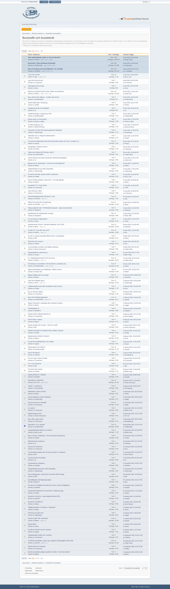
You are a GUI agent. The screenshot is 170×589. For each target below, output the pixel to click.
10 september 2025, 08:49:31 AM (132, 552)
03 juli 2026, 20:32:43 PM (130, 86)
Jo (35, 110)
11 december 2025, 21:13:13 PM (132, 408)
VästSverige (38, 65)
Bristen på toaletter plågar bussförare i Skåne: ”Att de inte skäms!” (49, 552)
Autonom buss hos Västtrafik (37, 402)
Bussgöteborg (129, 355)
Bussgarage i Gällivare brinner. (38, 147)
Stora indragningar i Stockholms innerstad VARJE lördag (46, 474)
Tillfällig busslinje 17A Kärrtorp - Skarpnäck (41, 507)
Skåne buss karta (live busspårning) (39, 202)
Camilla (36, 371)
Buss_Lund (128, 77)
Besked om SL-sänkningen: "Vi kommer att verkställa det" (46, 163)
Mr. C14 (37, 382)
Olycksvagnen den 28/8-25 (36, 347)
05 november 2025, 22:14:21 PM (132, 480)
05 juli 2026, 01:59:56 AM (130, 63)
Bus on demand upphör (35, 292)
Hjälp (132, 586)
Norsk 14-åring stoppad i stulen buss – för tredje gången (46, 180)
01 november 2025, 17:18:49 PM (132, 491)
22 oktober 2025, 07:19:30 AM (132, 507)
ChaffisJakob (128, 427)
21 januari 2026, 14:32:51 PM (131, 330)
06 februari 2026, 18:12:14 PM (132, 314)
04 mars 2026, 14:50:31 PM (131, 269)
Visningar (116, 54)
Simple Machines (34, 586)
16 (50, 93)
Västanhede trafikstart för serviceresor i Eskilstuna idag (45, 491)
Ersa (126, 288)
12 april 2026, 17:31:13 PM (131, 219)
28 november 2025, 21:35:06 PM (132, 435)
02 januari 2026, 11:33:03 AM (131, 380)
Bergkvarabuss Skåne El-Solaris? (39, 336)
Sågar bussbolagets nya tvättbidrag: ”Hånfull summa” (45, 269)
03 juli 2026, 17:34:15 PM (130, 91)
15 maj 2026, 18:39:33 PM (130, 191)
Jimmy (36, 509)
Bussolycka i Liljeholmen (36, 380)
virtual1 (36, 59)
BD (35, 327)
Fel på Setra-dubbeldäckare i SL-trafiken (41, 341)
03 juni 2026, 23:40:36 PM (130, 152)
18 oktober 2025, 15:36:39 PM (132, 513)
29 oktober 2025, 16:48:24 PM (132, 502)
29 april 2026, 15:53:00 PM (131, 202)
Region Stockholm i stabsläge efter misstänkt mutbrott (45, 303)
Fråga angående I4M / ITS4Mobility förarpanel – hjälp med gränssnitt (50, 208)
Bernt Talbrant (129, 316)
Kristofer (37, 377)
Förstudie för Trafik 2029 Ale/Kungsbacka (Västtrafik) (45, 130)
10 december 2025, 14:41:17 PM (132, 413)
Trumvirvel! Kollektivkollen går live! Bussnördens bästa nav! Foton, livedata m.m (53, 141)
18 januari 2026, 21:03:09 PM (131, 336)
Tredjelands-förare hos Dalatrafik (38, 108)
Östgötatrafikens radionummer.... (38, 252)
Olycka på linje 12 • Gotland (37, 375)
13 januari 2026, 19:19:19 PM (131, 358)
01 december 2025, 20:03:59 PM (132, 430)
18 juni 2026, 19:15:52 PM (130, 114)
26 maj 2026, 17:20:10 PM (130, 169)
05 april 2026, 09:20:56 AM (131, 241)
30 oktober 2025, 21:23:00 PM (132, 496)
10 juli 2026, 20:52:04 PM (130, 57)
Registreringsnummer (35, 413)
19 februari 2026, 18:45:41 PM (132, 292)
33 (53, 65)
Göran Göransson (40, 249)
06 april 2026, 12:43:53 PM (131, 230)
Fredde (36, 176)
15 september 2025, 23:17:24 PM (132, 546)
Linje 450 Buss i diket (35, 191)
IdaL (35, 77)
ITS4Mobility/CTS (33, 308)
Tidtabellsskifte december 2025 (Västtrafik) (41, 469)
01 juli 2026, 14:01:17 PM (130, 102)
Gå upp (24, 558)
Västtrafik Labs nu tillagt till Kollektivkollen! (41, 136)
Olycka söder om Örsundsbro (37, 119)
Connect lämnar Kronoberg (36, 458)
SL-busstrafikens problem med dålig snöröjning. (43, 247)
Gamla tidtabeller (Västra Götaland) (39, 397)
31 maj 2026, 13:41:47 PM (130, 158)
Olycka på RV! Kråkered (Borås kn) (39, 314)
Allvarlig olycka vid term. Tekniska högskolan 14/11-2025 (46, 224)
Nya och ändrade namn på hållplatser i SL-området (45, 69)
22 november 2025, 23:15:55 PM (132, 447)
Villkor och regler (139, 586)
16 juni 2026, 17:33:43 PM (130, 119)
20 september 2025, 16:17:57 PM (132, 541)
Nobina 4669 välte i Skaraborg (37, 102)
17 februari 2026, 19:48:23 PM (132, 297)
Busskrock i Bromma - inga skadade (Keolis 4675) (44, 496)
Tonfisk (36, 105)
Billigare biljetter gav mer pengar (38, 275)
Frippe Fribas (129, 60)
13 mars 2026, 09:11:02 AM (131, 258)
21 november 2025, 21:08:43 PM (132, 452)
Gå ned (24, 51)
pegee (126, 405)
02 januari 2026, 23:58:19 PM (131, 375)
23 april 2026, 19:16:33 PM (131, 208)
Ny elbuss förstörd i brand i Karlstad (39, 529)
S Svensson (38, 82)
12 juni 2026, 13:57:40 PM (130, 136)
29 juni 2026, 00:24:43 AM (130, 108)
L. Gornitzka (128, 71)
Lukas (36, 221)
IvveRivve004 (38, 99)
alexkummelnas (39, 127)
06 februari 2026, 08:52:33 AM (132, 319)
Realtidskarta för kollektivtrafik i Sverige (40, 213)
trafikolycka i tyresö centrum (37, 391)
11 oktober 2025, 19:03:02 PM (132, 524)
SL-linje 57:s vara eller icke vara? (38, 230)
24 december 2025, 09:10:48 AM (132, 391)
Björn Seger (128, 254)
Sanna (36, 393)
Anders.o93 (128, 94)
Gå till (120, 568)
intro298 (37, 198)
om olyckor (31, 408)
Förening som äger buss (36, 513)
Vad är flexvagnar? (34, 352)
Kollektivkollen (39, 266)
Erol (126, 243)
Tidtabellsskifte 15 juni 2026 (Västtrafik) (40, 169)
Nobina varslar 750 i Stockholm (38, 518)
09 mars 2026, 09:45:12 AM (131, 264)
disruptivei (37, 215)
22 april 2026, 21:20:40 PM (131, 213)
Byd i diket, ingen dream (36, 419)
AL (125, 460)
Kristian (36, 149)
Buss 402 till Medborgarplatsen (38, 297)
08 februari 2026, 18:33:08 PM (132, 308)
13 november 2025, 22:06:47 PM (132, 463)
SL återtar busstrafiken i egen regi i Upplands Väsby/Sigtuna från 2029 (50, 540)
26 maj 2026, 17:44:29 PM (130, 163)
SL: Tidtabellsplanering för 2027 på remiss (41, 258)
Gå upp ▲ (147, 586)
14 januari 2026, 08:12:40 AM (131, 353)
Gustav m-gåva (39, 121)
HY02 (126, 187)
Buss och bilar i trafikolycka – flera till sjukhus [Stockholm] (46, 435)
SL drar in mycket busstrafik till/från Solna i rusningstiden (46, 236)
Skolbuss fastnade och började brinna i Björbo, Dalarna (45, 330)
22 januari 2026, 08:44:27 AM (131, 325)
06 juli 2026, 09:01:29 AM (130, 80)
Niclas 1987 (128, 215)
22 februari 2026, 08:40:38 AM (132, 280)
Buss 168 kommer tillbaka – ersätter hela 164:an (43, 97)
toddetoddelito (39, 116)
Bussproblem (32, 524)
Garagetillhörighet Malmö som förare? (40, 430)
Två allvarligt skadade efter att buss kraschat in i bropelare (46, 452)
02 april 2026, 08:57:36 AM (131, 247)
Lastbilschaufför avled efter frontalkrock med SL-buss (45, 286)
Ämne (30, 54)
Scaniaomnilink (39, 349)
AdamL (36, 93)
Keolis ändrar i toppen (35, 319)
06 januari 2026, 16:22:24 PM (131, 364)
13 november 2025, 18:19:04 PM (132, 469)
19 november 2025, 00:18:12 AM (132, 458)
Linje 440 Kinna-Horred (35, 80)
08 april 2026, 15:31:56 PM (131, 224)
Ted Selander (38, 388)
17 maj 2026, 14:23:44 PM (130, 185)
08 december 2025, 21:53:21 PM (132, 424)
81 (42, 51)
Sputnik (127, 299)
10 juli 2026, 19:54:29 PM (130, 75)
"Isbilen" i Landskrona (35, 386)
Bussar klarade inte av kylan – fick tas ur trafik (42, 325)
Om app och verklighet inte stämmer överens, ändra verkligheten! (49, 485)
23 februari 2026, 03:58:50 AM (132, 275)
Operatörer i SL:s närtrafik (36, 424)
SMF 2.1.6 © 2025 (25, 586)
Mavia (126, 204)
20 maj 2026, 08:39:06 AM (130, 180)
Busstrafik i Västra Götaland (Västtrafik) (41, 63)
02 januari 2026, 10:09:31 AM (131, 386)
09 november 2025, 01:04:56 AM (132, 474)
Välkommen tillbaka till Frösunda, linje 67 (41, 152)
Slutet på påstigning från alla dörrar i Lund (41, 196)
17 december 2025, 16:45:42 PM (132, 402)
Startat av (36, 54)
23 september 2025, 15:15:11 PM (132, 535)
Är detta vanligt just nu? (35, 125)
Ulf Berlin (37, 71)
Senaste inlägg (129, 54)
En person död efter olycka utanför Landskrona (43, 174)
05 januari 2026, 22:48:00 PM (131, 369)
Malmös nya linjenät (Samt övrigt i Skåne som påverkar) (46, 91)
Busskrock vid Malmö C (35, 502)
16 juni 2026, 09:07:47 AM (130, 69)
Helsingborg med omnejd (36, 86)
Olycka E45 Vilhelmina (35, 447)
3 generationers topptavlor (36, 463)
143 (51, 59)
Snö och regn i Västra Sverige (37, 358)
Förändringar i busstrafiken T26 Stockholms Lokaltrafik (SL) (47, 264)
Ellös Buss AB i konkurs (35, 241)
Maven (36, 165)
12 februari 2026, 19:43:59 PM (132, 303)
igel (35, 366)
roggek (127, 305)
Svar (109, 54)
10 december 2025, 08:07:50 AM (132, 419)
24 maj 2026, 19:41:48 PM (130, 174)
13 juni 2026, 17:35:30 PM (130, 130)
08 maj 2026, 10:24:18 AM (130, 196)
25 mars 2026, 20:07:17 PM (131, 252)
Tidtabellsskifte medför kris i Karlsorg (40, 535)
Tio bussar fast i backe (35, 369)
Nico (126, 482)
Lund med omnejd (34, 74)
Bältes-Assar (128, 371)
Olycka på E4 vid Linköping (36, 546)
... (40, 51)
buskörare (128, 227)
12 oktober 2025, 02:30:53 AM (132, 518)
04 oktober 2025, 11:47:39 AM (132, 530)
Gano (36, 88)
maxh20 (127, 349)
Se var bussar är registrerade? (38, 219)
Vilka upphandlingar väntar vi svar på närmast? (44, 57)
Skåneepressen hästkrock (36, 441)
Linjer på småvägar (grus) (36, 280)
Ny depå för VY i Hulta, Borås (37, 185)
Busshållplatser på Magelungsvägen (39, 480)
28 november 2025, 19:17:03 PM (132, 441)
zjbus (36, 226)
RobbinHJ (37, 210)
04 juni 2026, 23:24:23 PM (130, 147)
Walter (36, 520)
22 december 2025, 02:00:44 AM (132, 397)
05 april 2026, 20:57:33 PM (131, 236)
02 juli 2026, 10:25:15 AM (130, 97)
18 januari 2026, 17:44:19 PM (131, 342)
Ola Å (36, 283)
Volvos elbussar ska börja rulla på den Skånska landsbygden (47, 158)
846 (126, 232)
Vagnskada (38, 515)
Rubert (127, 271)
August (36, 344)
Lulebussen (128, 149)
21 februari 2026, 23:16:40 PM (132, 286)
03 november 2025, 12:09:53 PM (132, 485)
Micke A (37, 482)
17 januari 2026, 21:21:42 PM (131, 347)
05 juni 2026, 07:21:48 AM (130, 141)
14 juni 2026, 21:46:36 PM (130, 125)
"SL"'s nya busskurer (34, 363)
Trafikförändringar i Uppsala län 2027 (40, 114)
